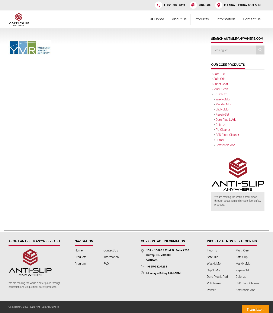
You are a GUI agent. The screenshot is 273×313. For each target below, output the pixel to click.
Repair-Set (222, 114)
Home (79, 250)
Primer (220, 140)
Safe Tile (219, 74)
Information (226, 19)
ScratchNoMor (225, 145)
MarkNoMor (223, 104)
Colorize (221, 124)
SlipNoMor (222, 109)
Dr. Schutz (220, 94)
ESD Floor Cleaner (227, 135)
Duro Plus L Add (226, 119)
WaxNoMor (223, 99)
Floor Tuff (213, 250)
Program (80, 263)
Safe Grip (219, 79)
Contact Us (252, 19)
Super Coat (220, 84)
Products (202, 19)
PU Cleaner (223, 129)
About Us (179, 19)
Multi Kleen (220, 89)
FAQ (106, 263)
